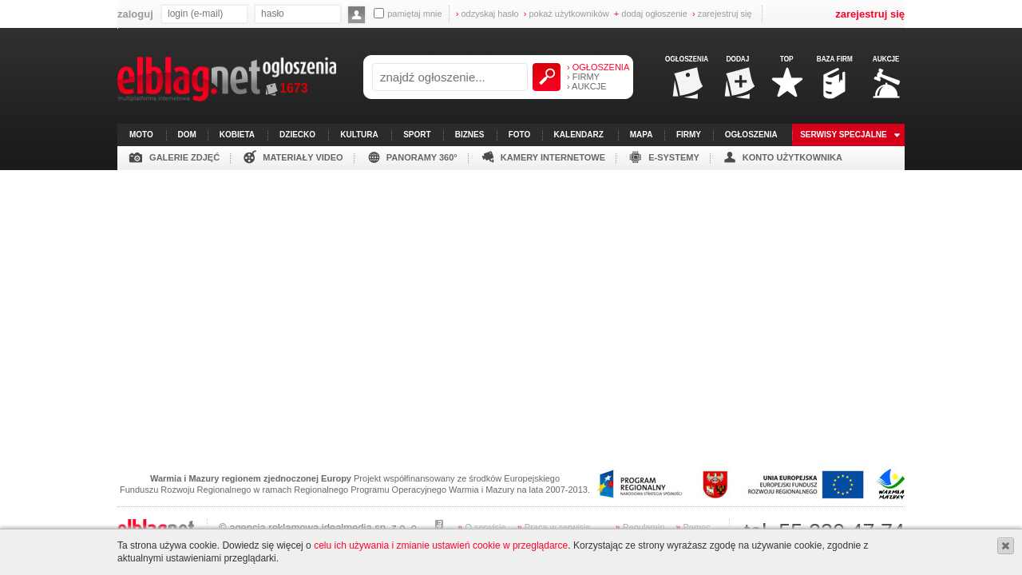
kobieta (237, 134)
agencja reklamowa (274, 527)
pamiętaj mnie (408, 13)
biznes (470, 134)
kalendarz (579, 134)
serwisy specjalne (843, 134)
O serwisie (482, 527)
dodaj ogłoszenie (650, 13)
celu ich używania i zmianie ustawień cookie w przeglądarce (441, 545)
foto (520, 134)
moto (141, 134)
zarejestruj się (722, 13)
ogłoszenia (751, 134)
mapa (641, 134)
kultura (359, 134)
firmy (688, 134)
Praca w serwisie (554, 527)
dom (187, 134)
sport (416, 134)
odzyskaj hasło (487, 13)
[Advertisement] (511, 282)
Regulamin (640, 527)
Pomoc (692, 527)
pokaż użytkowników (566, 13)
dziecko (297, 134)
